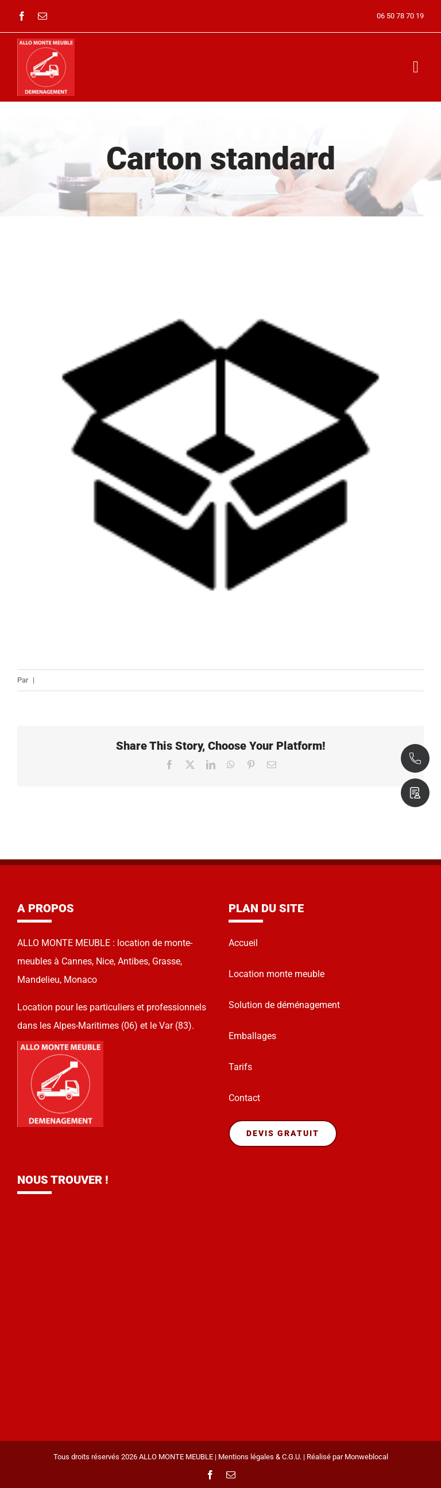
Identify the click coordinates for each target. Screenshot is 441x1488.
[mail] (42, 16)
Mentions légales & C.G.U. (259, 1456)
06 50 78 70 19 (400, 15)
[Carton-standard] (220, 454)
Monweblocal (366, 1456)
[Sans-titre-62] (46, 42)
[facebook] (21, 16)
